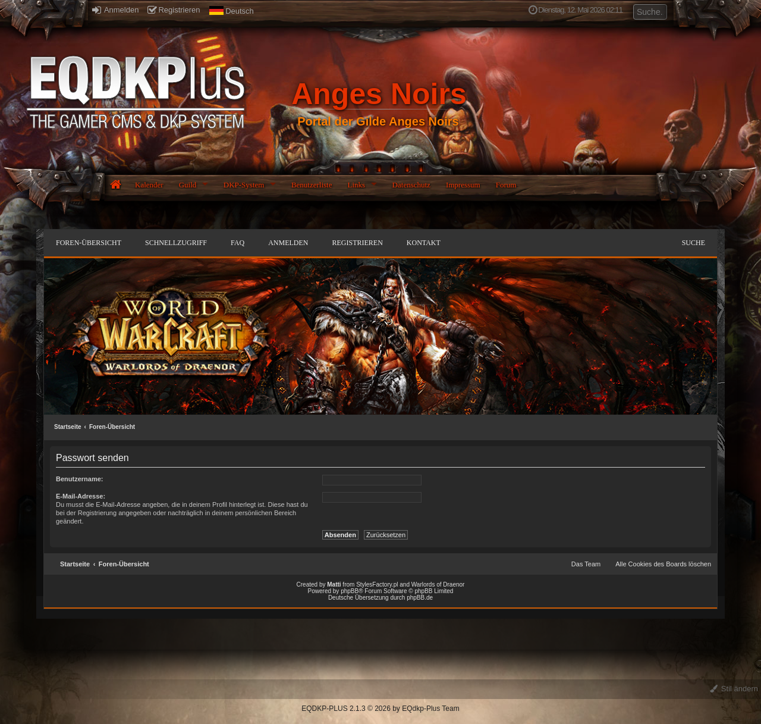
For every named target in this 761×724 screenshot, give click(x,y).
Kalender (149, 184)
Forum (506, 184)
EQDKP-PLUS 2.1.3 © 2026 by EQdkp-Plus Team (380, 708)
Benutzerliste (311, 184)
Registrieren (173, 9)
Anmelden (115, 9)
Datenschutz (411, 184)
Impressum (463, 184)
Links (356, 184)
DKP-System (244, 184)
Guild (188, 184)
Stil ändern (734, 688)
